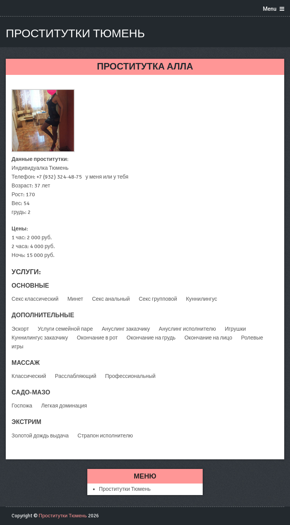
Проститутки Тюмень (75, 33)
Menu (270, 9)
